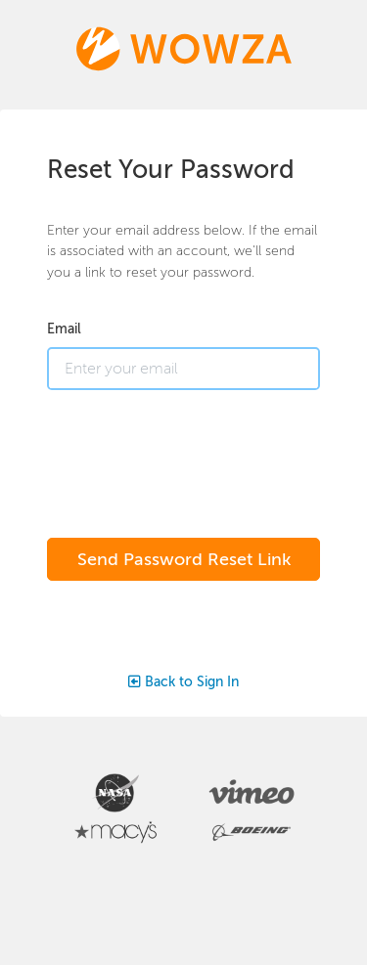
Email (64, 328)
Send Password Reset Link (184, 559)
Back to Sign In (183, 681)
